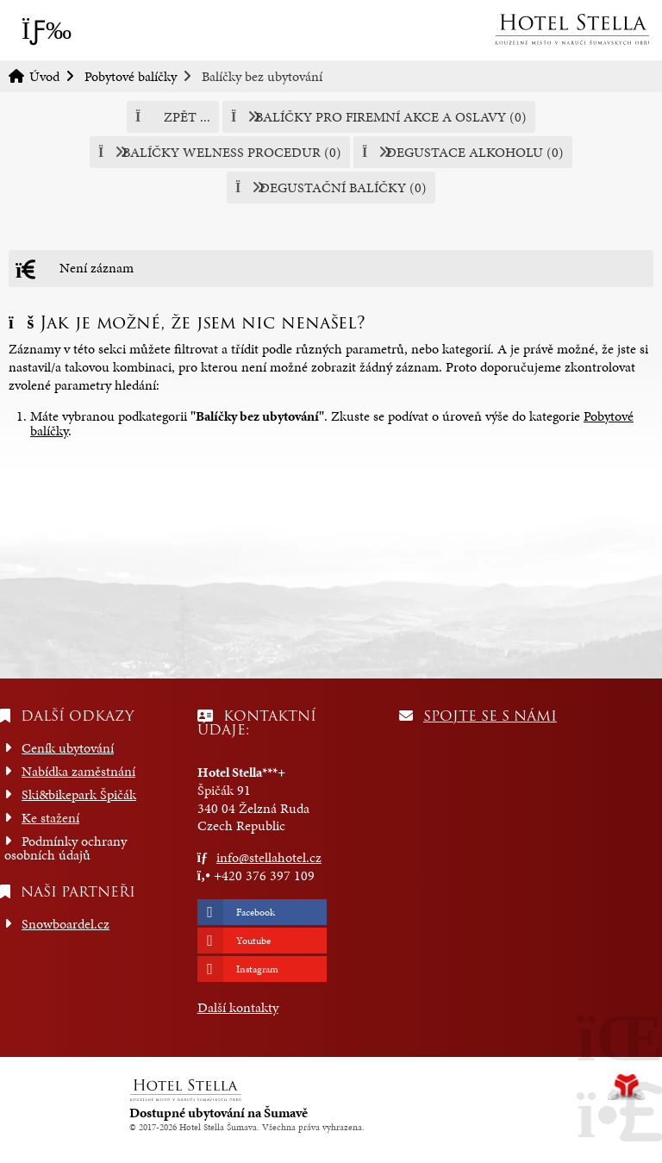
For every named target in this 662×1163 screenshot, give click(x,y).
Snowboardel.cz (65, 924)
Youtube (253, 940)
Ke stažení (50, 818)
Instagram (257, 969)
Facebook (255, 912)
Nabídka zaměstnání (78, 771)
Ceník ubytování (68, 748)
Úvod (571, 29)
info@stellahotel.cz (269, 857)
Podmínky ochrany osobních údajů (65, 848)
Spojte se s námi (490, 716)
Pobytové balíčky (130, 76)
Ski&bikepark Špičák (79, 794)
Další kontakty (237, 1007)
